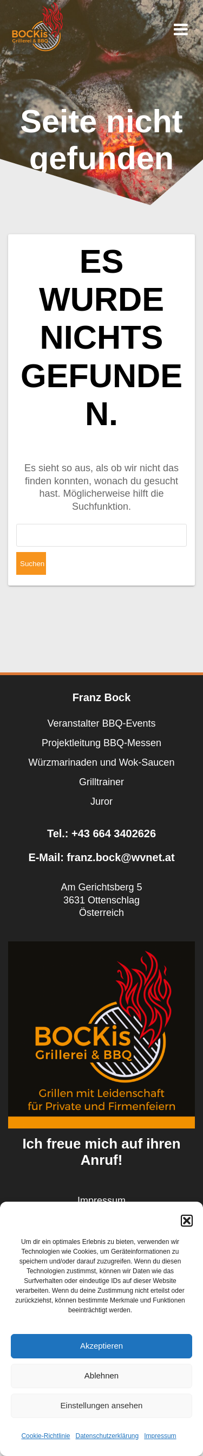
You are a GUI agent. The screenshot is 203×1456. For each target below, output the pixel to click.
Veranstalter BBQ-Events (101, 723)
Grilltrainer (101, 782)
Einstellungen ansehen (102, 1405)
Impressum (160, 1436)
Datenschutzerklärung (107, 1436)
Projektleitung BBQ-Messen (101, 742)
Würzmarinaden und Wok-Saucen (102, 762)
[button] (186, 1220)
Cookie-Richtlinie (45, 1436)
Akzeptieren (101, 1345)
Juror (101, 801)
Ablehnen (101, 1375)
